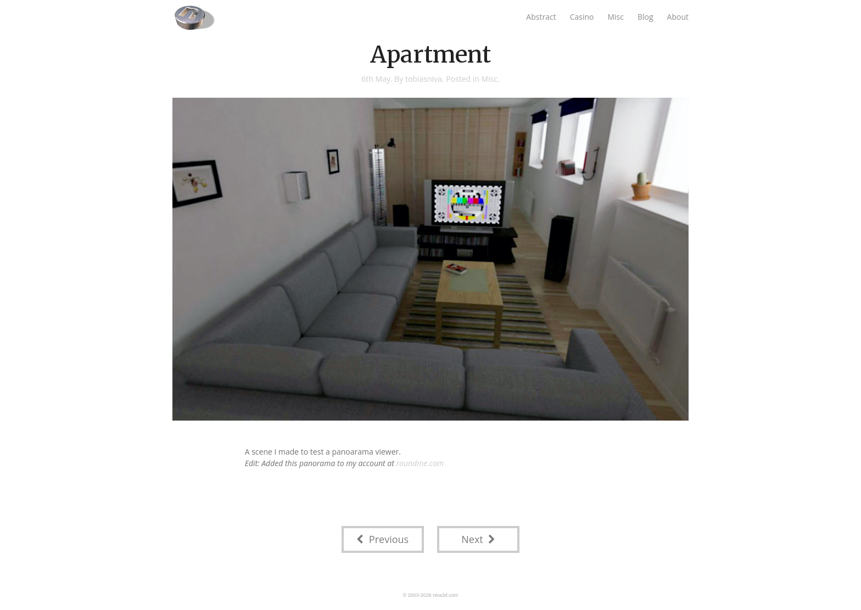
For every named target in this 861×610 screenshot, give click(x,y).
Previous (383, 539)
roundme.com (420, 463)
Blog (645, 17)
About (678, 17)
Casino (582, 17)
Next (478, 539)
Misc (615, 17)
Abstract (541, 17)
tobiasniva (423, 79)
